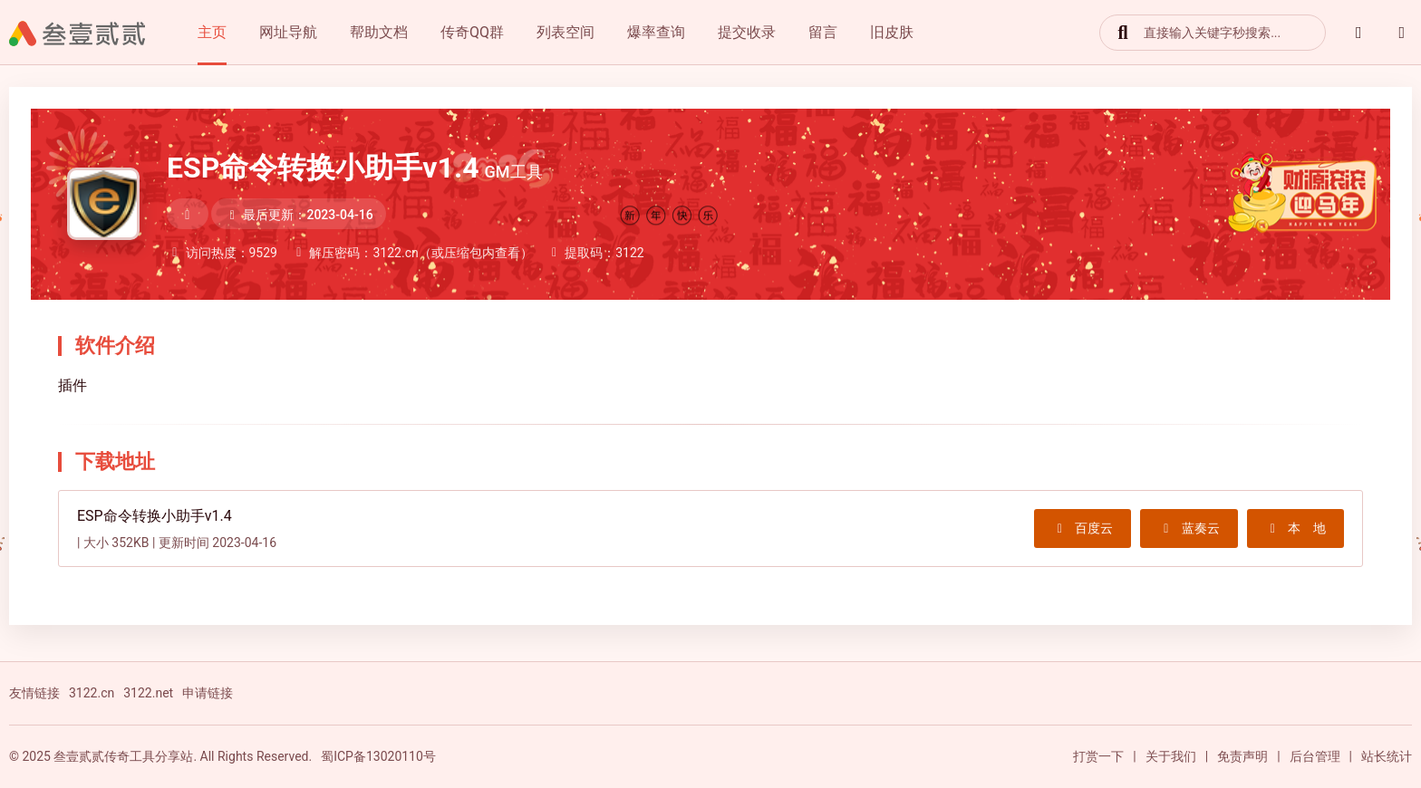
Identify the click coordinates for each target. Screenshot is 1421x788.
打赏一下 (1098, 756)
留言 (822, 32)
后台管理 (1315, 756)
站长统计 (1386, 756)
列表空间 (565, 32)
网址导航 (288, 32)
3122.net (148, 693)
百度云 (1083, 528)
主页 (212, 32)
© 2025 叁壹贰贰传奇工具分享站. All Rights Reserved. (160, 756)
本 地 (1296, 528)
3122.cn (91, 693)
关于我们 (1171, 756)
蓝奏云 (1189, 528)
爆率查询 (656, 32)
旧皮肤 (892, 32)
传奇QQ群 (472, 32)
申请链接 (207, 693)
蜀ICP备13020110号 (378, 756)
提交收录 (747, 32)
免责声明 (1242, 756)
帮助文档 (379, 32)
